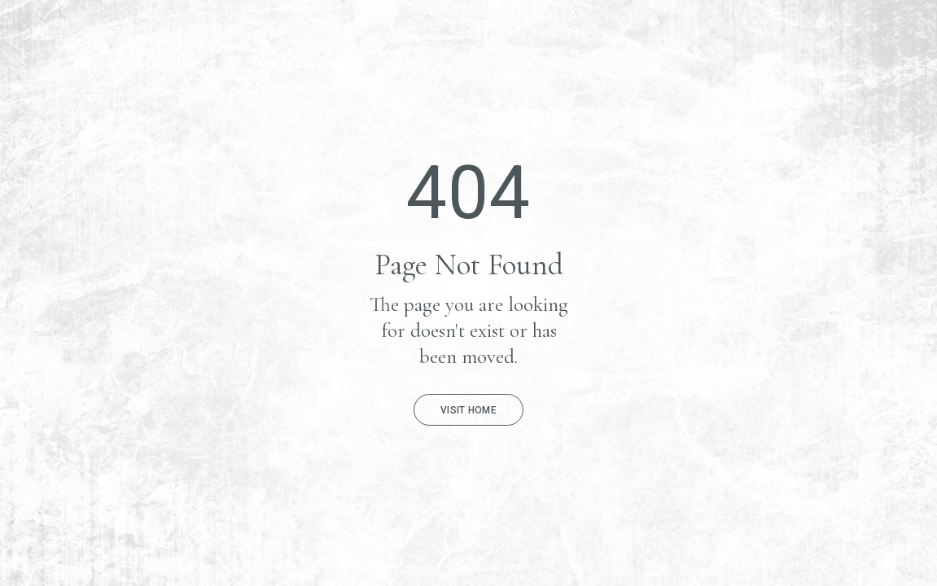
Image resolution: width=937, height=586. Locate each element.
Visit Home (468, 410)
